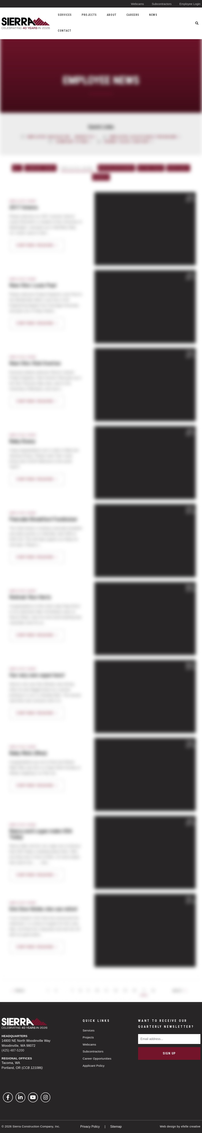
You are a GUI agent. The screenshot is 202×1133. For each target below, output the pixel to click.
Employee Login (189, 4)
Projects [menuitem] (89, 14)
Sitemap (116, 1126)
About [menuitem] (112, 14)
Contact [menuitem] (64, 30)
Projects (88, 1037)
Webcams (136, 4)
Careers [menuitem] (132, 14)
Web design (168, 1126)
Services (89, 1030)
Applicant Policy (94, 1066)
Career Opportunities (97, 1058)
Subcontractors (161, 4)
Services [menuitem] (65, 14)
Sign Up (169, 1053)
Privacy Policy (90, 1126)
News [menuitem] (153, 14)
